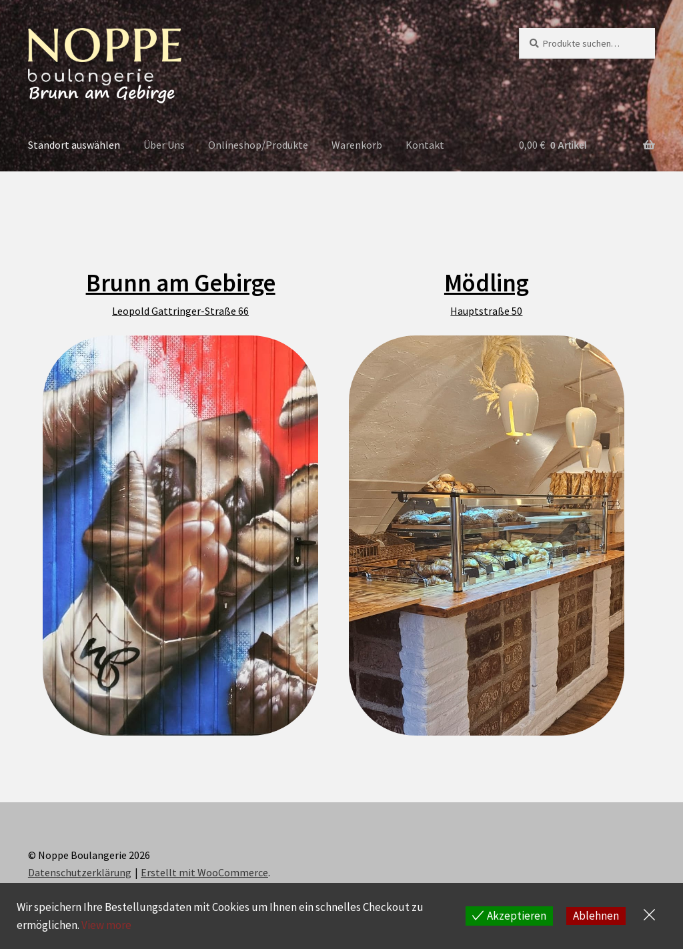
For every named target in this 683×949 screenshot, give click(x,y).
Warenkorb (356, 144)
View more (106, 925)
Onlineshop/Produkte (258, 144)
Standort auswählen (74, 144)
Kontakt (425, 144)
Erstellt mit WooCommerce (204, 872)
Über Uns (164, 144)
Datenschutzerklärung (79, 872)
